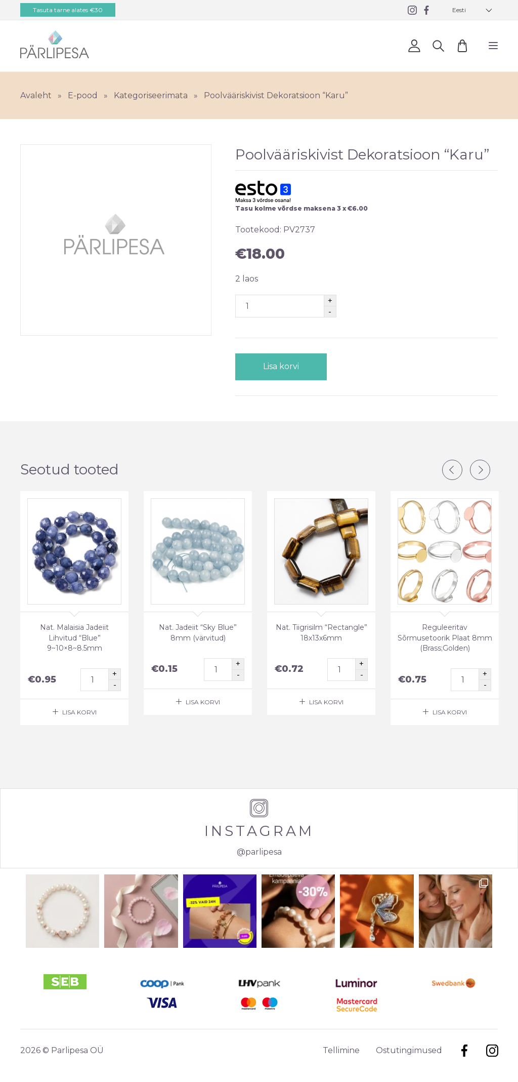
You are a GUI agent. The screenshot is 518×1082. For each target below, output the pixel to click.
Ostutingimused (409, 1050)
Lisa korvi (280, 366)
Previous (452, 470)
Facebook (464, 1050)
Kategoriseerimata (151, 95)
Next (480, 470)
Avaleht (36, 95)
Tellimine (341, 1050)
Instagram (492, 1050)
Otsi (438, 45)
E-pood (83, 95)
